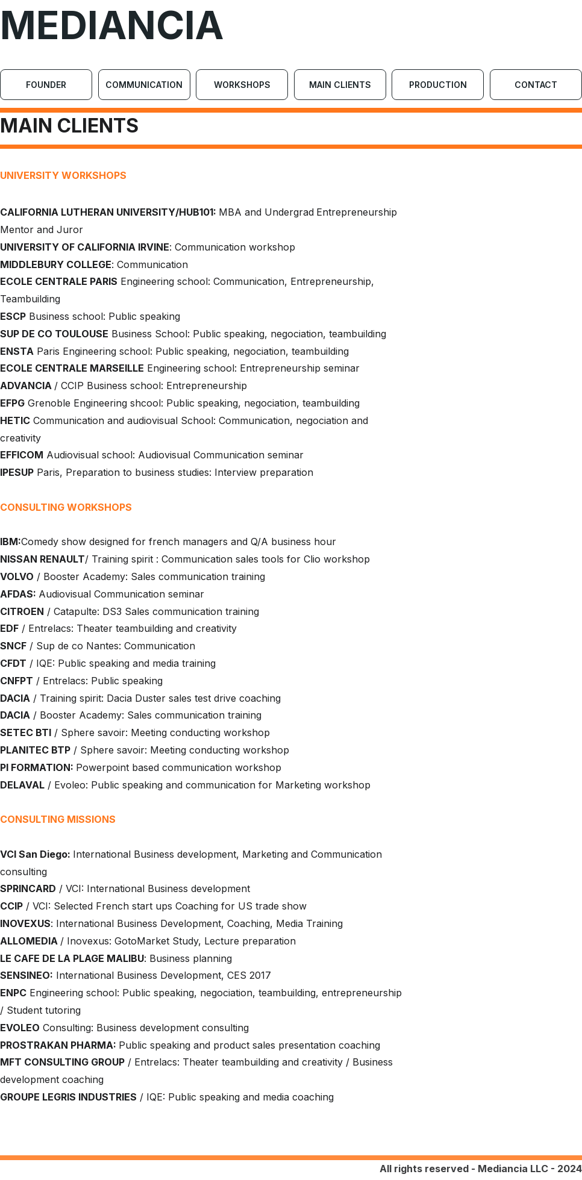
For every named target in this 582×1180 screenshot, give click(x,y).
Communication (144, 85)
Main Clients (340, 85)
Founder (46, 85)
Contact (536, 85)
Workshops (242, 85)
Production (438, 85)
